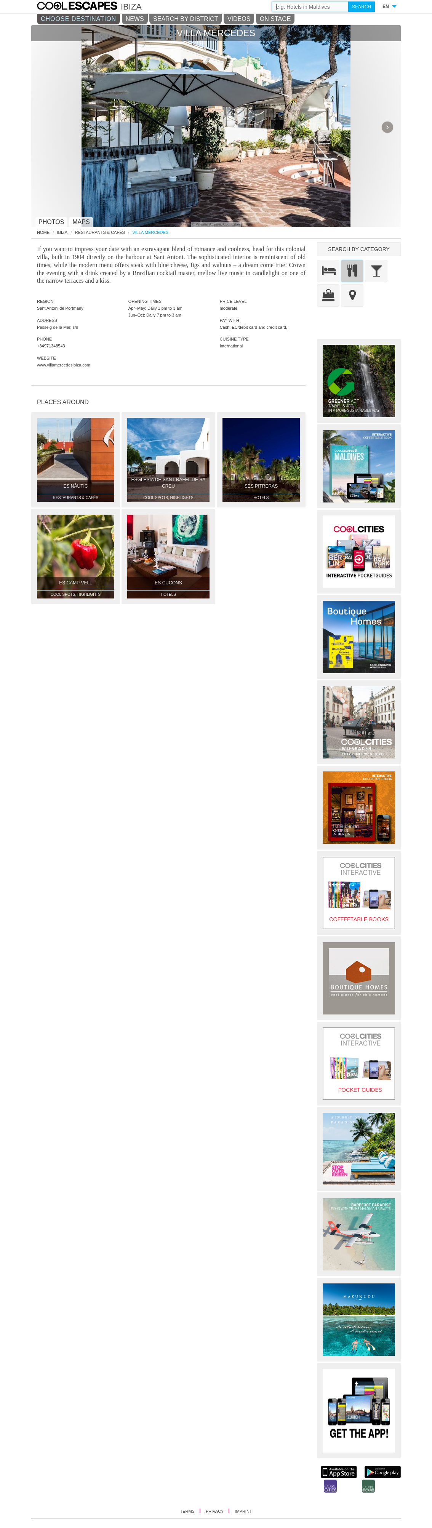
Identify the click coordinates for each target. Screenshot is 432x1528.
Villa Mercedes (150, 232)
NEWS (135, 19)
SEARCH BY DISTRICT (185, 19)
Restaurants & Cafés (100, 232)
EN (385, 6)
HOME (43, 232)
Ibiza (62, 232)
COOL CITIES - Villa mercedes (85, 7)
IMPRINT (243, 1511)
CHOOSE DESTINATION (78, 19)
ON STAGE (275, 19)
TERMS (188, 1511)
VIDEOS (238, 19)
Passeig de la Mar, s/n (57, 327)
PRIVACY (215, 1511)
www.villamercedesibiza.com (63, 365)
